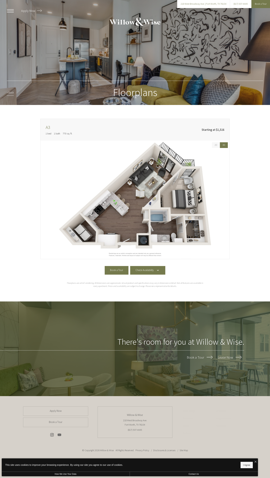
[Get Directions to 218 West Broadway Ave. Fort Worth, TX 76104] (203, 4)
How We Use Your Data (32, 474)
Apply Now (31, 11)
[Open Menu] (10, 10)
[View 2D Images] (216, 145)
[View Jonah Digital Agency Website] (166, 462)
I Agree (111, 464)
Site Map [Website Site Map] (184, 450)
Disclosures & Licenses (164, 450)
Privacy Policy (142, 450)
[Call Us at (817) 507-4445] (240, 4)
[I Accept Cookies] (120, 461)
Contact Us (92, 474)
